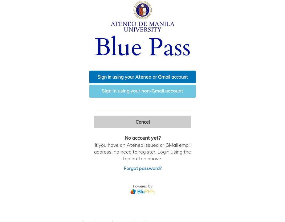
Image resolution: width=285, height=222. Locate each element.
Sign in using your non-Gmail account (142, 91)
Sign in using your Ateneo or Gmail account (142, 77)
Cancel (143, 122)
